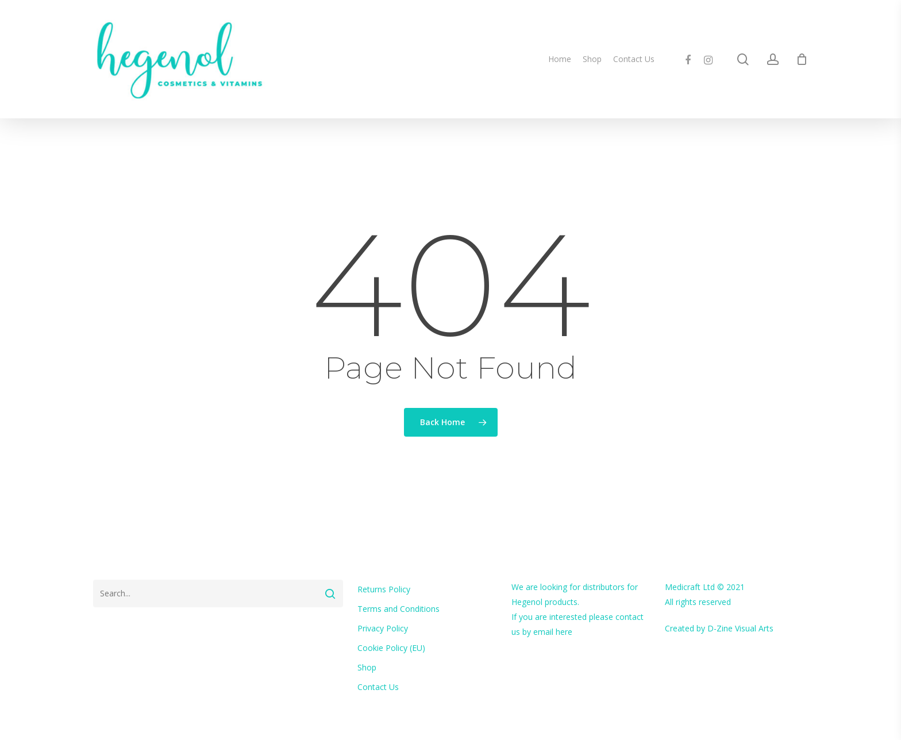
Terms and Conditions (398, 608)
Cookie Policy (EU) (391, 647)
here (564, 631)
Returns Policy (383, 589)
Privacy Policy (382, 628)
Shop (366, 667)
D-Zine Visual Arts (740, 628)
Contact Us (378, 686)
